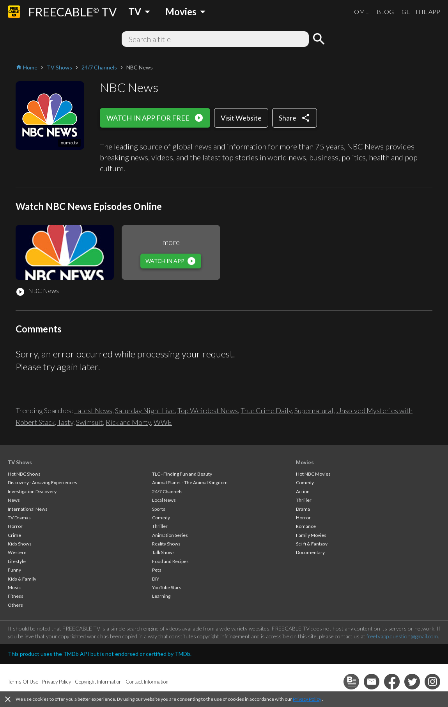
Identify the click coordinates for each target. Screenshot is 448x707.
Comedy (161, 517)
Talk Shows (163, 552)
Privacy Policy (307, 699)
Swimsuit (89, 422)
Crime (14, 535)
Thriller (160, 526)
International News (28, 509)
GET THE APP (421, 11)
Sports (158, 509)
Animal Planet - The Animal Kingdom (190, 482)
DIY (155, 579)
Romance (306, 526)
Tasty (65, 422)
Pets (156, 570)
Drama (303, 509)
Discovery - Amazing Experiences (42, 482)
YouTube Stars (166, 587)
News (14, 500)
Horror (15, 526)
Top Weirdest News (207, 410)
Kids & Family (22, 579)
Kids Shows (20, 544)
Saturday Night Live (145, 410)
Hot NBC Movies (313, 474)
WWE (163, 422)
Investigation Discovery (32, 491)
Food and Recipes (170, 561)
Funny (14, 570)
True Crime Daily (266, 410)
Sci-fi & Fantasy (312, 544)
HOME (359, 11)
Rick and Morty (128, 422)
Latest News (93, 410)
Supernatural (313, 410)
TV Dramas (19, 517)
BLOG (385, 11)
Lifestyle (17, 561)
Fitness (15, 596)
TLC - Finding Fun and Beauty (182, 474)
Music (14, 587)
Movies (305, 462)
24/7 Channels (167, 491)
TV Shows (20, 462)
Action (303, 491)
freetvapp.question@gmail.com (402, 636)
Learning (161, 596)
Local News (164, 500)
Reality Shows (166, 544)
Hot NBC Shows (24, 474)
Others (15, 605)
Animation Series (170, 535)
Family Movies (311, 535)
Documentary (310, 552)
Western (17, 552)
